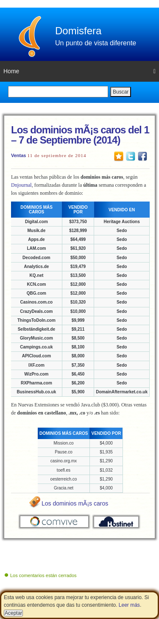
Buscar (120, 92)
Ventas (18, 155)
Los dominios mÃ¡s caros (75, 503)
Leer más (129, 605)
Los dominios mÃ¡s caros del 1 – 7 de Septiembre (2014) (80, 135)
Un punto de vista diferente (95, 43)
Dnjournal (21, 185)
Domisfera (78, 30)
